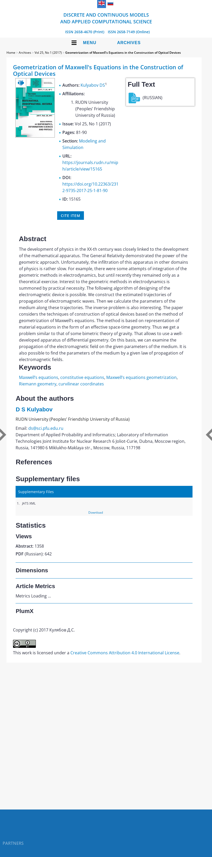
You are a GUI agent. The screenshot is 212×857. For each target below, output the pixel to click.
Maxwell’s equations (38, 377)
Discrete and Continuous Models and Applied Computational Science (106, 18)
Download (95, 512)
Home (10, 52)
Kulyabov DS (93, 85)
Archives (129, 42)
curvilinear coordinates (81, 384)
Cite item (70, 215)
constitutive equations (82, 377)
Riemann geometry (37, 384)
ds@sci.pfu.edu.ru (45, 428)
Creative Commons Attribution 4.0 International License (124, 653)
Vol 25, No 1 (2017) (48, 52)
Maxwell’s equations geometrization (141, 377)
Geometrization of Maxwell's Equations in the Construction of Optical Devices (123, 52)
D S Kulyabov (34, 409)
